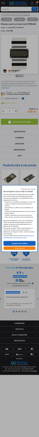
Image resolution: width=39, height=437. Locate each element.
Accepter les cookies (19, 243)
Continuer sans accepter (28, 189)
